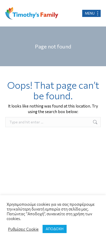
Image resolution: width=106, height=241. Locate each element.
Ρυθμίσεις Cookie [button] (23, 229)
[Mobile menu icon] (91, 13)
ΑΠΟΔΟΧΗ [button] (54, 229)
